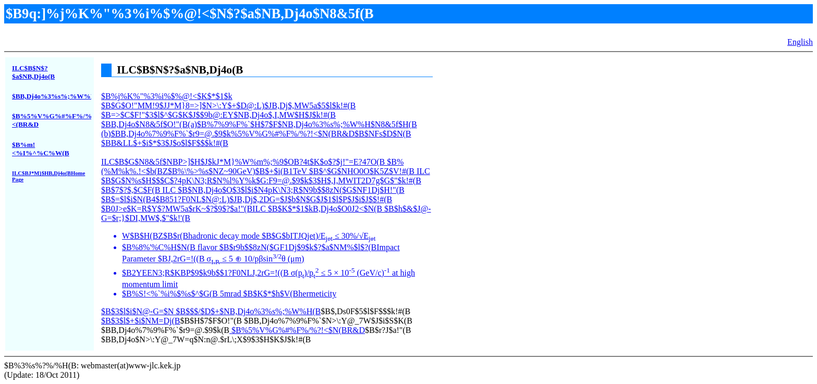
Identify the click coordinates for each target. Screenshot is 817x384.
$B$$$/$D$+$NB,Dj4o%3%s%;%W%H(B (247, 311)
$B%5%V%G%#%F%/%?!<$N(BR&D (297, 330)
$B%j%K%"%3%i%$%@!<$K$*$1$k (267, 204)
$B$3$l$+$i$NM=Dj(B (140, 320)
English (800, 42)
